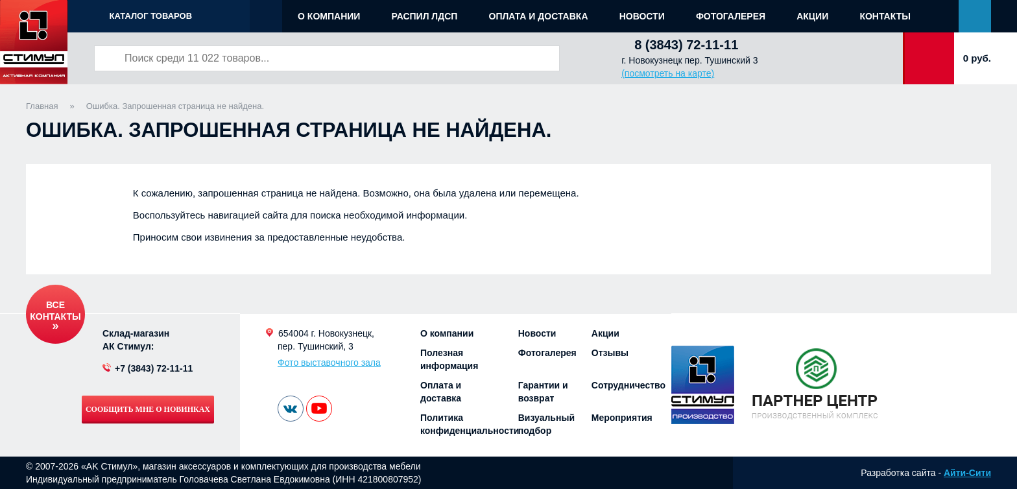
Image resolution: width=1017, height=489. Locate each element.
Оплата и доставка (538, 16)
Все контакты (55, 311)
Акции (812, 16)
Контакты (884, 16)
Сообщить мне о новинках (148, 409)
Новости (642, 16)
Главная (42, 106)
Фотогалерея (730, 16)
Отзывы (610, 353)
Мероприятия (622, 417)
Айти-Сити (967, 473)
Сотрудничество (628, 385)
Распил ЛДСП (425, 16)
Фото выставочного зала (329, 362)
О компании (329, 16)
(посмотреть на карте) (667, 73)
